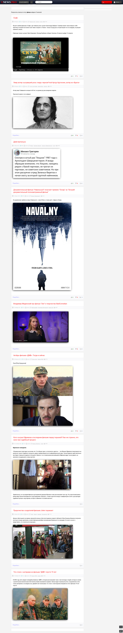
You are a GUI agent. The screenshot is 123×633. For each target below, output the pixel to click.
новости (37, 21)
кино (42, 443)
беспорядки (44, 514)
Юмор (31, 145)
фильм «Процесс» (36, 443)
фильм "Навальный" (35, 196)
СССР (54, 145)
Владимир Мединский (43, 307)
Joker (32, 514)
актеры (39, 575)
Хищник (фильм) (37, 145)
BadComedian (34, 307)
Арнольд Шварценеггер (47, 145)
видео (41, 21)
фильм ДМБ (40, 359)
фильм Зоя (51, 307)
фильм (35, 514)
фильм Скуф (32, 21)
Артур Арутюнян (33, 86)
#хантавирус (24, 2)
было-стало (34, 359)
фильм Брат (40, 86)
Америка (39, 514)
